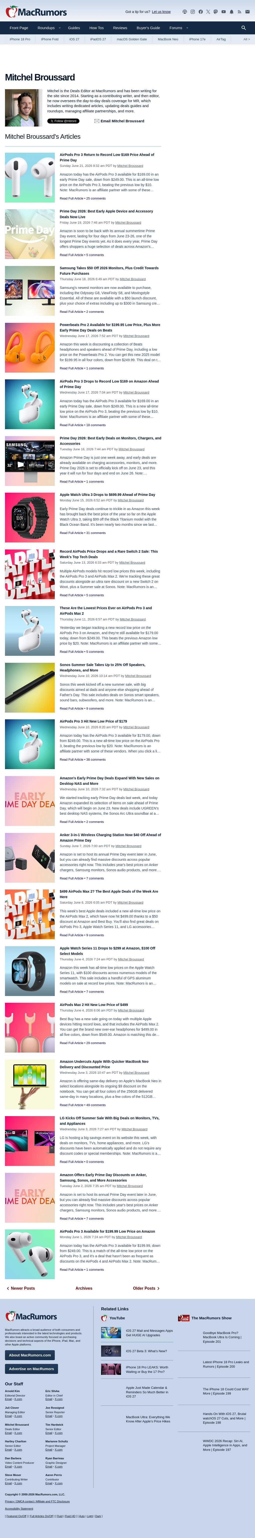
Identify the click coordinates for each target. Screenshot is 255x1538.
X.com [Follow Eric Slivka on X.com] (59, 1396)
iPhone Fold (49, 39)
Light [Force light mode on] (90, 1516)
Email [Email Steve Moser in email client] (8, 1480)
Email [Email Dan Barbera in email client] (8, 1464)
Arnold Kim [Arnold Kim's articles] (12, 1388)
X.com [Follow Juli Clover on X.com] (18, 1413)
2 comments (95, 312)
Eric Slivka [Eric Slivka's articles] (53, 1388)
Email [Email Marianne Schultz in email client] (49, 1447)
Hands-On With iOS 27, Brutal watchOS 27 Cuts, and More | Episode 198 (224, 1415)
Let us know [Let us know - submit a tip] (161, 12)
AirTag (221, 39)
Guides (74, 28)
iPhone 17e (197, 39)
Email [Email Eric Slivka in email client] (49, 1396)
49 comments (96, 1105)
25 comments (96, 198)
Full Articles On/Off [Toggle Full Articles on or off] (41, 1516)
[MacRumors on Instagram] (192, 11)
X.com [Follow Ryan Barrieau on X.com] (59, 1464)
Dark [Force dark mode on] (98, 1516)
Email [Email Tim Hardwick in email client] (49, 1430)
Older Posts (147, 1288)
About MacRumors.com (30, 1352)
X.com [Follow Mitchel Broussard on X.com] (18, 1430)
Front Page (19, 28)
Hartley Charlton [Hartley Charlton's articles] (15, 1438)
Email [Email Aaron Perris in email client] (49, 1480)
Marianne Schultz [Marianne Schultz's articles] (57, 1438)
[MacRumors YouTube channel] (223, 11)
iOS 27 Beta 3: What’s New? (146, 1362)
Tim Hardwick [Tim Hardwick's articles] (54, 1422)
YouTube (117, 1315)
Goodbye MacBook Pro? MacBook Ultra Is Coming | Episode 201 (222, 1335)
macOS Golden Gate (132, 39)
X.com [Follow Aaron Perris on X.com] (59, 1480)
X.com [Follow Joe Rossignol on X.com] (59, 1413)
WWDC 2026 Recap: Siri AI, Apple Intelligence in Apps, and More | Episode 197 (225, 1443)
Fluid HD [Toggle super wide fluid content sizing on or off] (70, 1516)
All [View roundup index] (247, 39)
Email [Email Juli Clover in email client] (8, 1413)
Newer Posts (20, 1288)
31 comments (96, 538)
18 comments (96, 425)
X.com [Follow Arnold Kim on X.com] (18, 1396)
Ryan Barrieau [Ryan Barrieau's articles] (55, 1455)
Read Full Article (71, 198)
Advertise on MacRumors (31, 1366)
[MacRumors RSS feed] (239, 11)
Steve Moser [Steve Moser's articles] (13, 1472)
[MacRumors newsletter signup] (247, 11)
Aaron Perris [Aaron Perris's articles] (54, 1472)
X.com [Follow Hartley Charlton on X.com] (18, 1447)
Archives (83, 1288)
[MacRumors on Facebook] (200, 11)
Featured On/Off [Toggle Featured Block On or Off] (16, 1516)
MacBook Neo (168, 39)
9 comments (95, 708)
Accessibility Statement (19, 1508)
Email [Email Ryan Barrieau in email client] (49, 1464)
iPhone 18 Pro (20, 39)
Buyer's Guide (148, 28)
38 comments (96, 759)
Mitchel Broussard (130, 166)
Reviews (120, 28)
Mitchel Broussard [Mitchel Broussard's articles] (17, 1422)
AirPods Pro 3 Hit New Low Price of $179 (100, 721)
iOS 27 (74, 39)
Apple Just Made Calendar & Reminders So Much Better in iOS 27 (147, 1415)
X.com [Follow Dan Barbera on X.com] (18, 1464)
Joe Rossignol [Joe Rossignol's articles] (55, 1405)
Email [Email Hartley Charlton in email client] (8, 1447)
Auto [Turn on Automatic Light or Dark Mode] (82, 1516)
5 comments (95, 255)
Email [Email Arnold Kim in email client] (8, 1396)
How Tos (96, 28)
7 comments (95, 878)
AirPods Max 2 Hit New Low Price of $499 (101, 1004)
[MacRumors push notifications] (231, 11)
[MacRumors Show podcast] (184, 11)
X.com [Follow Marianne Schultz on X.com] (59, 1447)
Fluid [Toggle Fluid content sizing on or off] (60, 1516)
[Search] (245, 28)
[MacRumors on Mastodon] (215, 11)
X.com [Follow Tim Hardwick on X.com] (59, 1430)
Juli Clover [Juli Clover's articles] (12, 1405)
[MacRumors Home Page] (36, 11)
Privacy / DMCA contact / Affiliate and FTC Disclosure (37, 1501)
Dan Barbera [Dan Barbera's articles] (13, 1455)
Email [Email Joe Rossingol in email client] (49, 1413)
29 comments (96, 1043)
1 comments (95, 368)
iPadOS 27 (98, 39)
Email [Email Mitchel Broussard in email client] (8, 1430)
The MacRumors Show (211, 1315)
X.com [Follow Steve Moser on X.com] (18, 1480)
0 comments (95, 1162)
